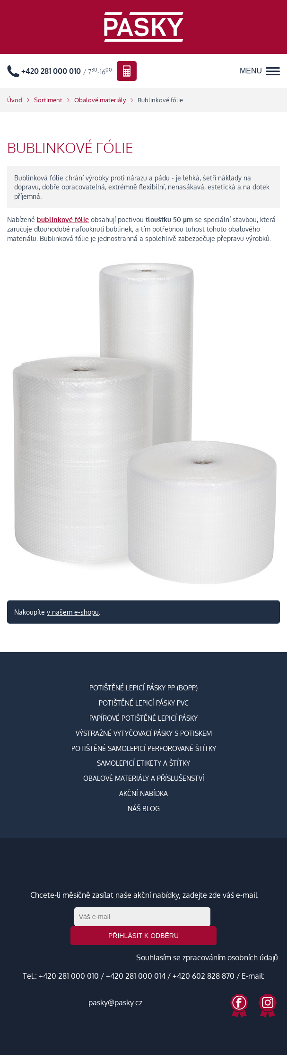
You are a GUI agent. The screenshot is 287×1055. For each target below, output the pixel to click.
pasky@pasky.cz (115, 1002)
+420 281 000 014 (135, 976)
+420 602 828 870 (204, 976)
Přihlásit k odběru (143, 935)
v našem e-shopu (73, 612)
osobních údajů (252, 957)
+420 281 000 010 (69, 976)
